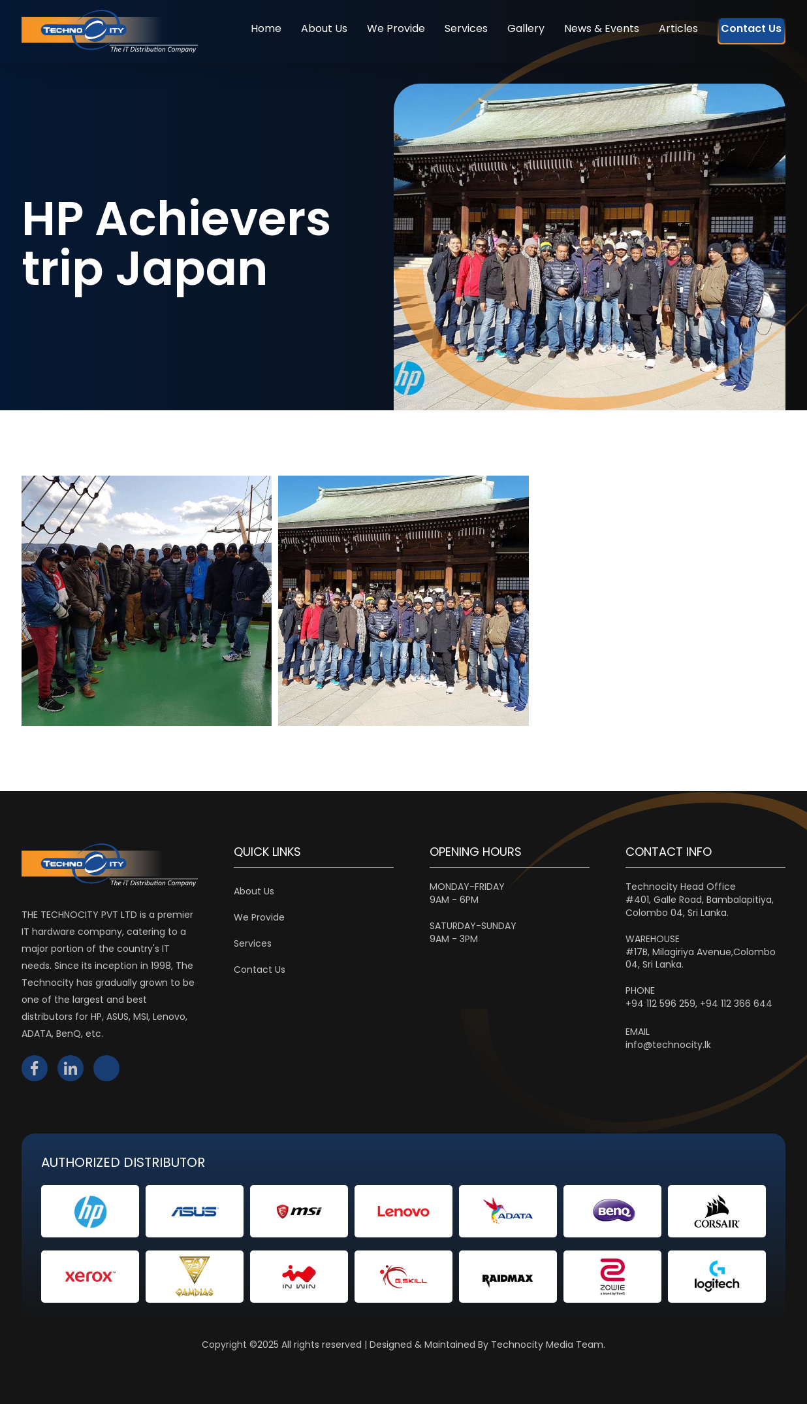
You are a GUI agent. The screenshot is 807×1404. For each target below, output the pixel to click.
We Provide (370, 28)
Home (240, 28)
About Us (299, 28)
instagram (106, 1068)
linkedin (70, 1068)
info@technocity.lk (668, 1045)
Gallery (500, 28)
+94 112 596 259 (660, 1004)
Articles (652, 28)
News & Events (576, 28)
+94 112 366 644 (736, 1004)
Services (440, 28)
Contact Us (738, 28)
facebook (35, 1068)
